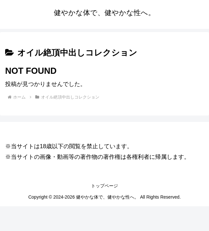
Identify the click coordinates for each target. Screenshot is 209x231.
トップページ (104, 185)
